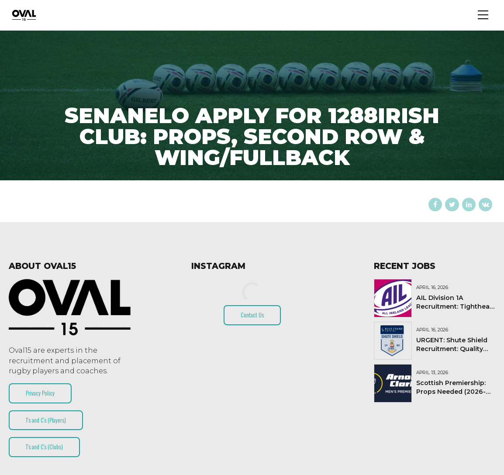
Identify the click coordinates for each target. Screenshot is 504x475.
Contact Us (252, 314)
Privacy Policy (40, 393)
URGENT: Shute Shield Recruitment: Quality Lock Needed (451, 348)
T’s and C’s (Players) (46, 420)
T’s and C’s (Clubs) (44, 446)
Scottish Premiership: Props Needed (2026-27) (451, 391)
